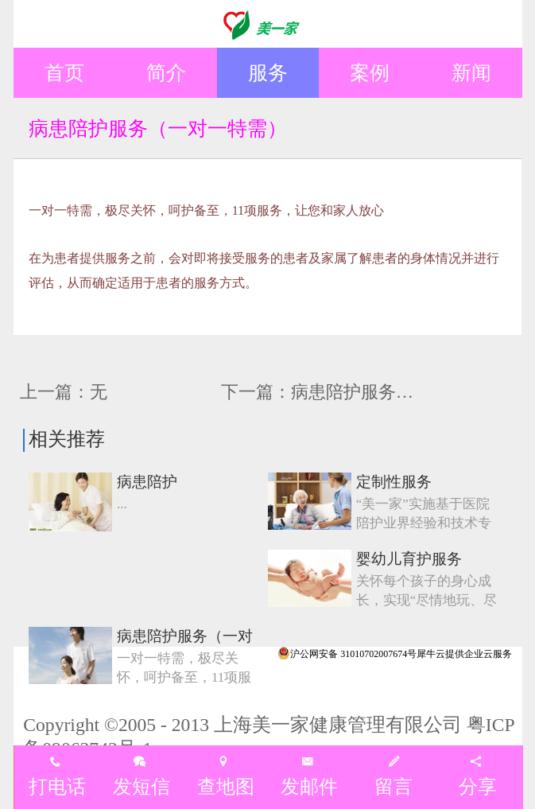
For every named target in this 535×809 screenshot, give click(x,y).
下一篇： (343, 392)
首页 (64, 72)
